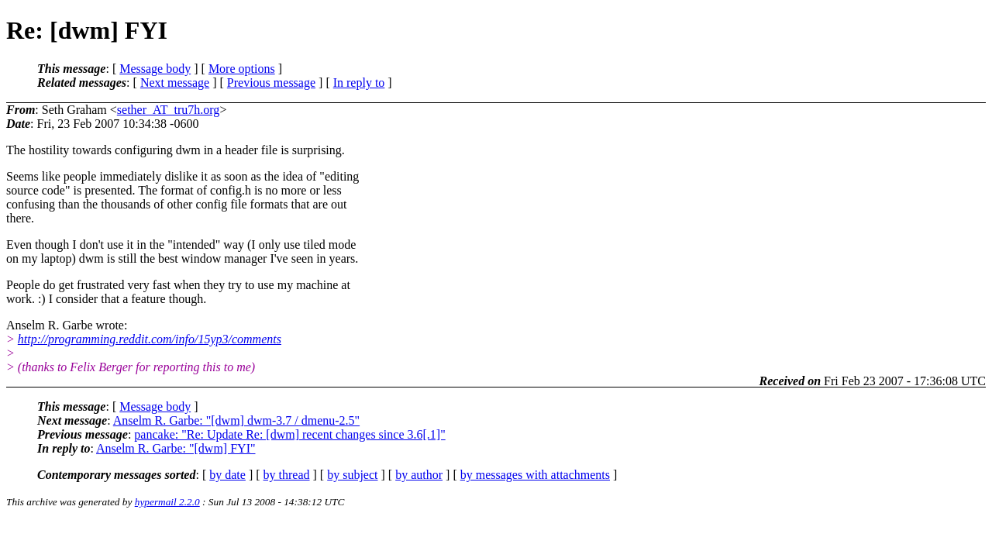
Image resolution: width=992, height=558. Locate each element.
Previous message (271, 82)
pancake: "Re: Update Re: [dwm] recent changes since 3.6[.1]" (289, 434)
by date (227, 474)
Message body (155, 68)
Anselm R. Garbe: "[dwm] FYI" (175, 448)
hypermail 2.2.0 (167, 502)
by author (419, 474)
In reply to (359, 82)
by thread (287, 474)
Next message (174, 82)
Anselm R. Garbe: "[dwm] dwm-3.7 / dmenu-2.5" (236, 420)
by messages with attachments (535, 474)
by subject (352, 474)
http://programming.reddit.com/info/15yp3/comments (149, 339)
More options (241, 68)
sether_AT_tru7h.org (168, 109)
